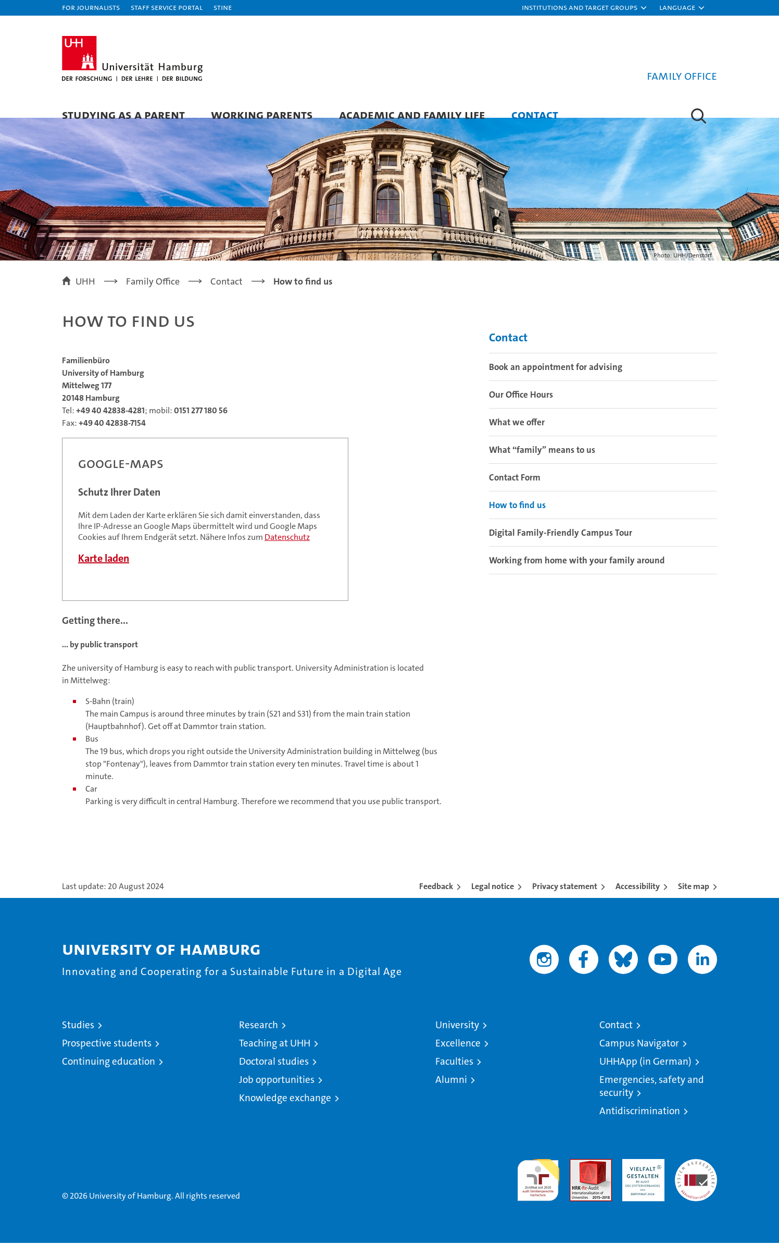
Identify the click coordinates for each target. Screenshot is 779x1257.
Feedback (436, 900)
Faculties (454, 1075)
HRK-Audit (640, 1178)
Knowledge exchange (285, 1111)
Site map (693, 900)
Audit (579, 1178)
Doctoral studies (274, 1075)
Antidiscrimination (639, 1124)
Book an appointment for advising (555, 381)
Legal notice (492, 900)
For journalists (91, 7)
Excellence (458, 1057)
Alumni (451, 1093)
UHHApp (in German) (645, 1075)
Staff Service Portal (167, 7)
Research (258, 1038)
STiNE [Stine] (222, 7)
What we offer (517, 436)
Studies (78, 1038)
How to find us (517, 519)
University (457, 1038)
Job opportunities (277, 1093)
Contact (534, 114)
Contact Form (515, 491)
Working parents (262, 114)
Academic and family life (412, 114)
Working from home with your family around (577, 574)
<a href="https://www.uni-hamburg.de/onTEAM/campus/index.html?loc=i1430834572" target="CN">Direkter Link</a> (205, 533)
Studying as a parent (123, 114)
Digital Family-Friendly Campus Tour (560, 546)
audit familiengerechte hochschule (538, 1189)
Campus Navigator (639, 1057)
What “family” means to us (542, 464)
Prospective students (107, 1057)
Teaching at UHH (274, 1057)
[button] (585, 8)
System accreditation (696, 1184)
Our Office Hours (521, 408)
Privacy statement (564, 900)
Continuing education (108, 1075)
